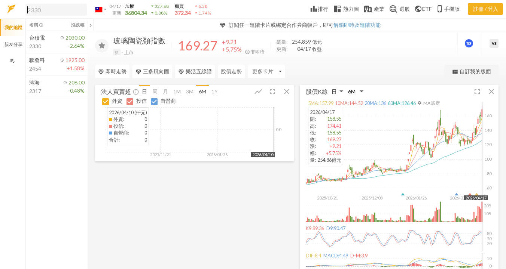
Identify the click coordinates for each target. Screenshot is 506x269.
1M (177, 91)
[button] (54, 9)
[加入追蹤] (102, 45)
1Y (214, 91)
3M (189, 91)
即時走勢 (112, 71)
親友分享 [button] (13, 44)
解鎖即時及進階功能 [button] (357, 25)
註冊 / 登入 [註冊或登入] (485, 9)
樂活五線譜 (195, 71)
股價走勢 (231, 71)
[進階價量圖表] (470, 43)
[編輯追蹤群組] (12, 61)
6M (202, 91)
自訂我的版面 (471, 71)
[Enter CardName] (266, 71)
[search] (56, 10)
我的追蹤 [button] (13, 27)
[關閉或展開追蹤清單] (90, 25)
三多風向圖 (152, 71)
